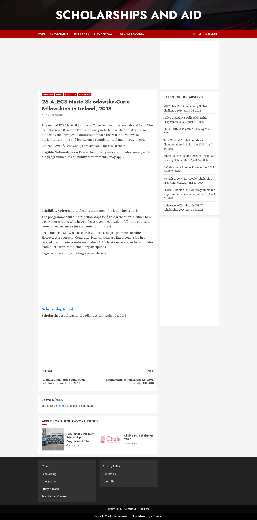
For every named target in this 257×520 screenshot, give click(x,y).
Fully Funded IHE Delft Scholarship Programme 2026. (80, 437)
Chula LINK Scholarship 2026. (138, 437)
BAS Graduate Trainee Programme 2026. (189, 167)
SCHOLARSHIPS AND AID (128, 14)
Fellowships (48, 94)
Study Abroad (103, 33)
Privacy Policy (111, 466)
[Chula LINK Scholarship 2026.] (110, 439)
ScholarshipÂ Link (58, 309)
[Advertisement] (97, 65)
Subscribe (207, 33)
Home (41, 33)
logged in (63, 406)
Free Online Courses (131, 33)
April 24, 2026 (74, 445)
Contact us (109, 474)
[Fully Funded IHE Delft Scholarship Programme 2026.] (53, 439)
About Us (108, 481)
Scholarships (59, 33)
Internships (81, 33)
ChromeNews (139, 516)
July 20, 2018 (49, 115)
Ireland (59, 94)
